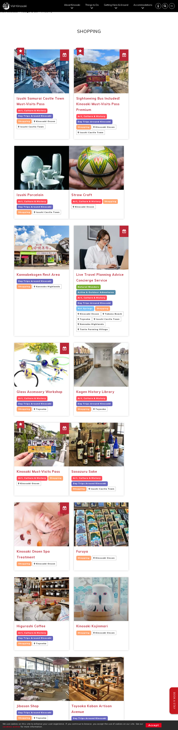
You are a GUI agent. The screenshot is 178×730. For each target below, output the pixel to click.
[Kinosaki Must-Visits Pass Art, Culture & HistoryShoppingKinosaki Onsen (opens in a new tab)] (140, 301)
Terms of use (89, 707)
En (172, 6)
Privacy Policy (69, 707)
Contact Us (15, 675)
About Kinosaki (72, 5)
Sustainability (17, 678)
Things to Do (92, 5)
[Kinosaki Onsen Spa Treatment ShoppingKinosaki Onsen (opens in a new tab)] (89, 380)
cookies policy (11, 726)
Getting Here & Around (116, 5)
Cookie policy (109, 707)
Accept (153, 725)
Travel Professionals (21, 682)
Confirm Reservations (22, 672)
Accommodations (143, 5)
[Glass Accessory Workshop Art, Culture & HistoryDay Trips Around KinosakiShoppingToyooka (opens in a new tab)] (37, 301)
